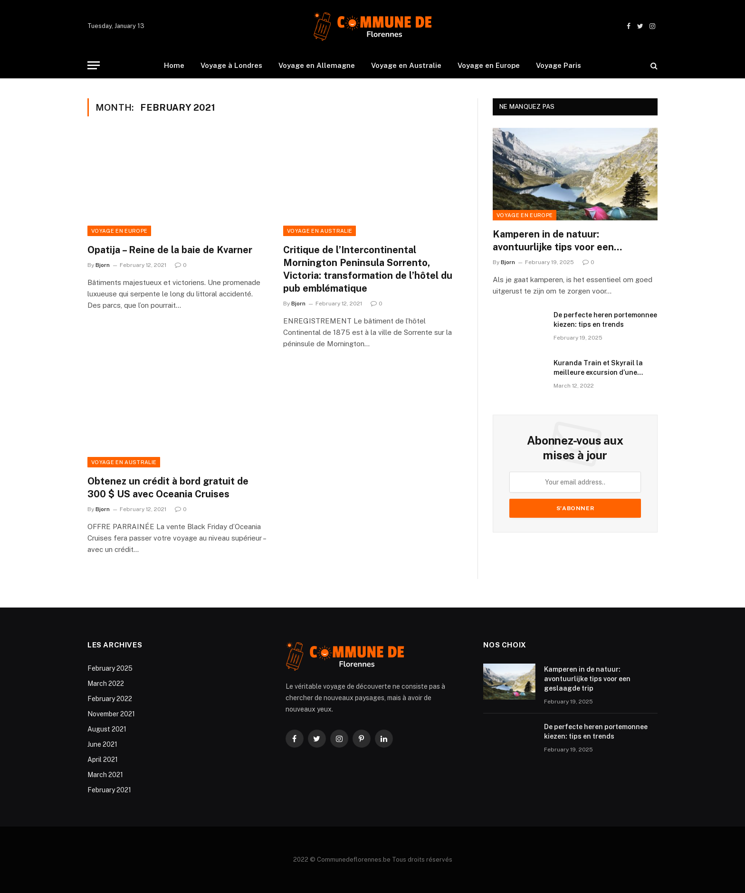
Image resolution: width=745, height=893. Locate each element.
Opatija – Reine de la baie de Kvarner (169, 250)
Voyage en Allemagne (316, 65)
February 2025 (110, 668)
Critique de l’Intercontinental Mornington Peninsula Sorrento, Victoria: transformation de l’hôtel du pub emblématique (367, 269)
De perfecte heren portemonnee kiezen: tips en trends (605, 319)
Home (174, 65)
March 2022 (105, 683)
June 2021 (102, 744)
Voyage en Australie (406, 65)
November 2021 (111, 714)
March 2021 (105, 775)
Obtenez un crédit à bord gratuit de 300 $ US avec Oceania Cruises (167, 487)
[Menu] (93, 65)
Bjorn (103, 265)
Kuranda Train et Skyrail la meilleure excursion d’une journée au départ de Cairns (599, 368)
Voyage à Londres (231, 65)
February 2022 (109, 699)
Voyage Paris (558, 65)
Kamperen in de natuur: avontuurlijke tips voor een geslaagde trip (553, 241)
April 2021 (102, 759)
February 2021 (109, 790)
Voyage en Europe (489, 65)
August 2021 (106, 729)
